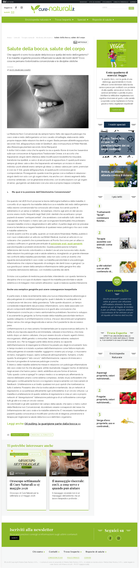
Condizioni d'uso (54, 557)
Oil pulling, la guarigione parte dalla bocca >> (54, 423)
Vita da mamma (95, 2)
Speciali (82, 19)
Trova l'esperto (63, 19)
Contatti (52, 551)
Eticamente (107, 2)
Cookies (89, 557)
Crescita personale (121, 2)
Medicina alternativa (42, 434)
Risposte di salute (102, 19)
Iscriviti (35, 8)
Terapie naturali (20, 434)
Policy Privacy (73, 557)
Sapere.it (133, 2)
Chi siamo (36, 551)
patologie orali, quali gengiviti (66, 243)
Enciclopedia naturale (37, 19)
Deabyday (83, 2)
